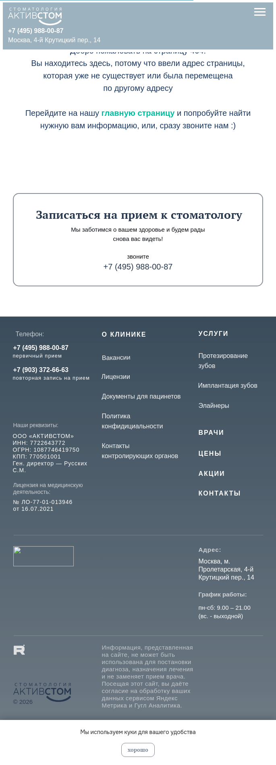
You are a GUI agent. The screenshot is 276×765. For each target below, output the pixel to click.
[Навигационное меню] (260, 12)
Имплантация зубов (227, 385)
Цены (210, 453)
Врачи (211, 432)
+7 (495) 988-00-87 (138, 266)
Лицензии (116, 376)
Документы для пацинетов (141, 396)
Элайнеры (214, 405)
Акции (212, 473)
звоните (138, 256)
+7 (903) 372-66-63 (40, 369)
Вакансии (116, 357)
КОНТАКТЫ (220, 493)
